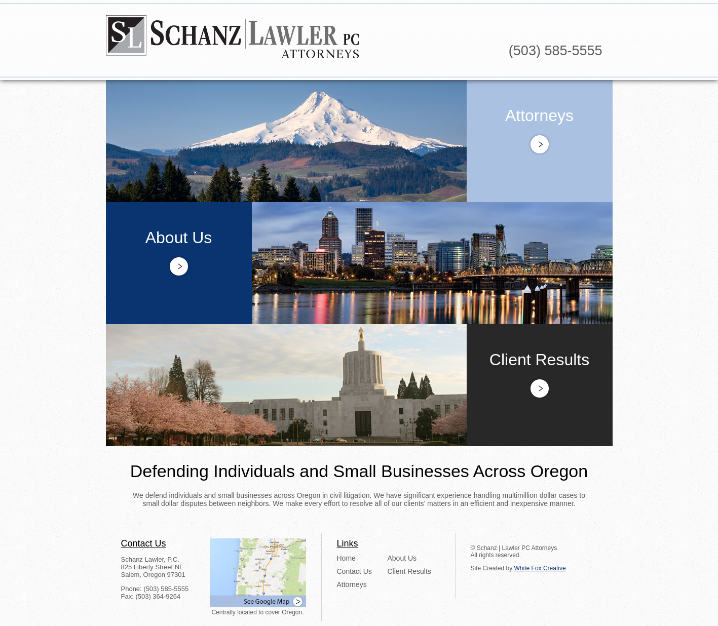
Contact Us (354, 571)
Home (346, 558)
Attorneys (352, 584)
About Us (402, 558)
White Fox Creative (540, 568)
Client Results (409, 571)
